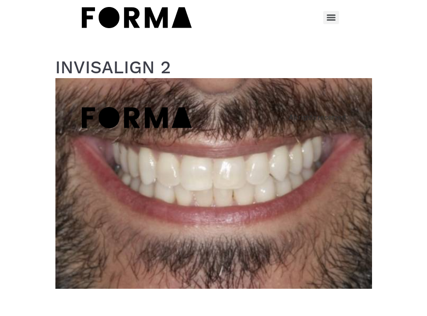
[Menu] (331, 17)
